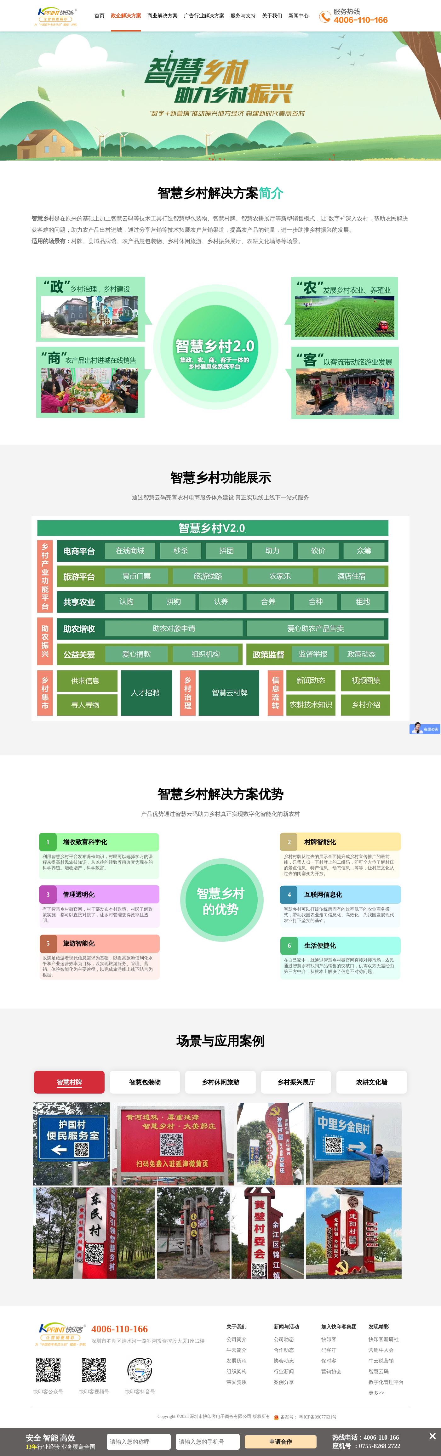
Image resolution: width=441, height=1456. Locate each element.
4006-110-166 (119, 1328)
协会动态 (284, 1360)
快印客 (328, 1339)
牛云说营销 (381, 1360)
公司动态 (284, 1339)
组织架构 (236, 1371)
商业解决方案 (162, 15)
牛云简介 (236, 1350)
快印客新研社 (384, 1339)
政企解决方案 (126, 15)
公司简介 (236, 1339)
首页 (99, 15)
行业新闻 (284, 1371)
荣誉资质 (236, 1382)
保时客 (328, 1360)
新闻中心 (299, 15)
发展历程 (236, 1360)
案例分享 (284, 1382)
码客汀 (328, 1350)
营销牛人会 (381, 1350)
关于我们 (272, 15)
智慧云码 (379, 1371)
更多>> (376, 1393)
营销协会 (331, 1371)
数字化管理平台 (386, 1382)
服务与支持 (243, 15)
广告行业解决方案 (204, 15)
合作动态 (284, 1350)
